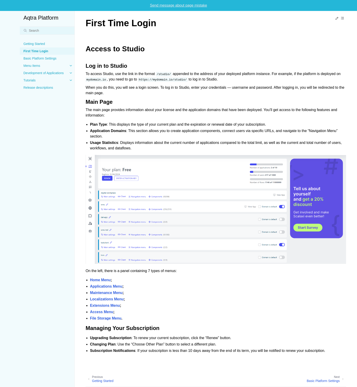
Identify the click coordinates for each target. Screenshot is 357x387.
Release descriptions (38, 87)
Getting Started (34, 44)
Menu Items (31, 66)
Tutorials (29, 80)
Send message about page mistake (178, 5)
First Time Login (35, 51)
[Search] (47, 30)
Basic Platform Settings (39, 58)
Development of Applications (43, 73)
